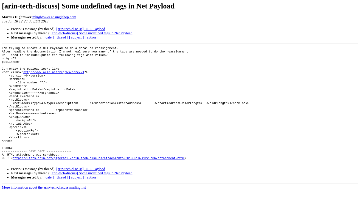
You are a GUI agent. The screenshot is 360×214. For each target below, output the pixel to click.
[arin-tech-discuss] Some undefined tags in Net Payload (91, 33)
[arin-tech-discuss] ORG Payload (80, 29)
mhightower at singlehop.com (54, 17)
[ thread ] (61, 37)
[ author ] (91, 37)
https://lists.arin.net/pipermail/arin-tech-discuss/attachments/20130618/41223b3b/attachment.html (99, 180)
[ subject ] (76, 37)
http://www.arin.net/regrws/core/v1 (53, 77)
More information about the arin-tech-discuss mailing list (44, 210)
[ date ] (48, 37)
